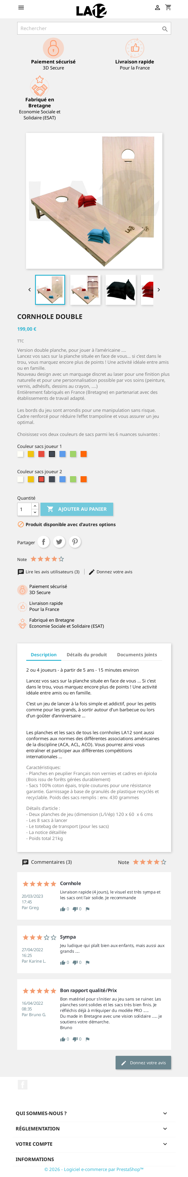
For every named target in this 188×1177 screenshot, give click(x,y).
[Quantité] (24, 509)
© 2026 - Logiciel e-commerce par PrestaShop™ (94, 1169)
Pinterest (75, 542)
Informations (35, 1159)
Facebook (22, 1085)
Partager (43, 542)
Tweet (59, 542)
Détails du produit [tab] (87, 654)
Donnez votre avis (110, 572)
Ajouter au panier (77, 509)
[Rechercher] (94, 28)
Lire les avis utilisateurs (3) (49, 572)
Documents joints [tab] (137, 654)
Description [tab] (44, 654)
